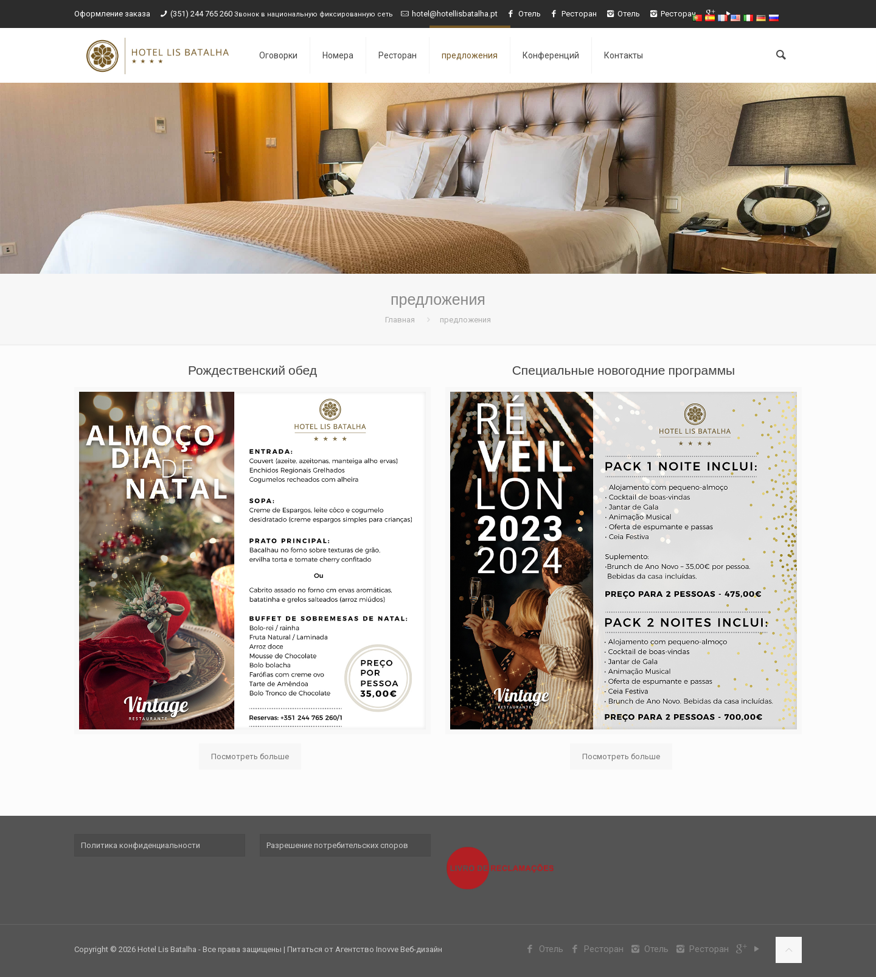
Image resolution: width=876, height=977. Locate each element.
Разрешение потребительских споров (337, 845)
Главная (400, 319)
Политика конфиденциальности (140, 845)
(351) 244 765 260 (202, 13)
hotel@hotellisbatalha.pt (455, 13)
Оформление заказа (112, 13)
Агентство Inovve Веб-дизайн (388, 949)
